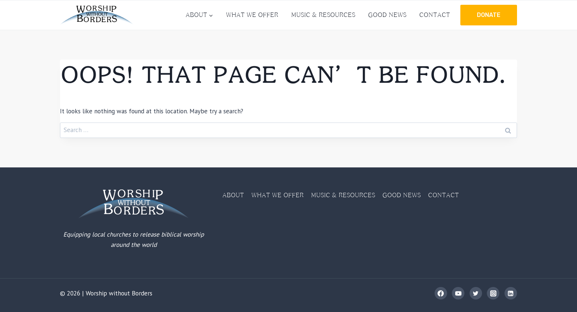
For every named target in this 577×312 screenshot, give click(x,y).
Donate (488, 14)
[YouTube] (458, 293)
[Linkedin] (511, 293)
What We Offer (252, 15)
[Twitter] (476, 293)
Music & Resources (323, 15)
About (233, 195)
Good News (387, 15)
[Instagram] (493, 293)
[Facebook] (441, 293)
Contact (434, 15)
